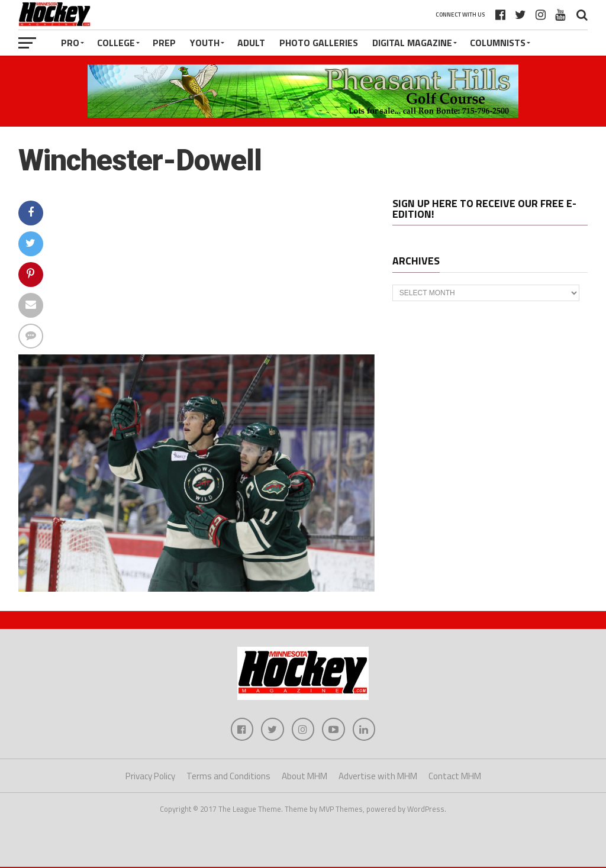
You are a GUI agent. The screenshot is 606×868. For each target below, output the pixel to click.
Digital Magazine (412, 43)
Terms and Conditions (228, 776)
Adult (251, 43)
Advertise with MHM (378, 776)
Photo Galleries (318, 43)
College (116, 43)
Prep (164, 43)
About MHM (304, 776)
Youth (205, 43)
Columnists (498, 43)
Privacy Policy (150, 776)
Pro (70, 43)
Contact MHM (454, 776)
